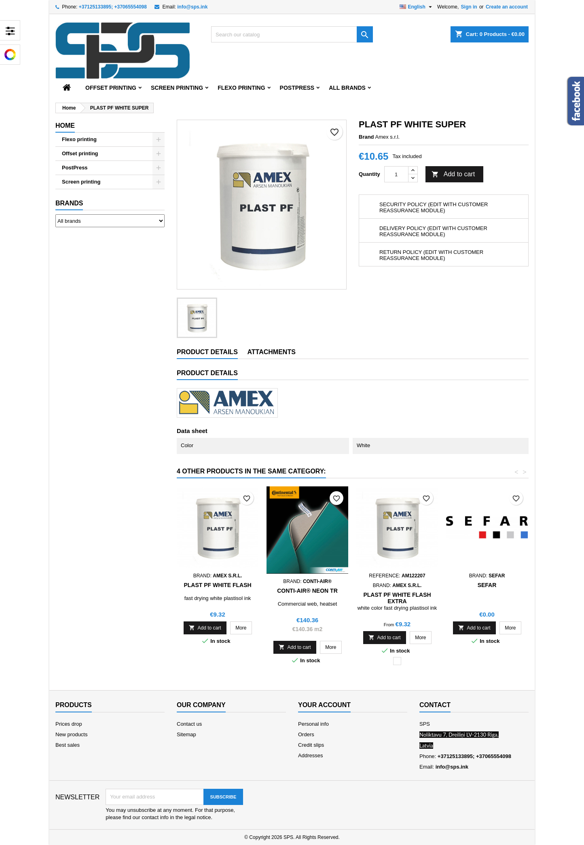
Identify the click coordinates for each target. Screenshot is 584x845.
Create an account (507, 7)
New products (71, 734)
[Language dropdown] (417, 7)
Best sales (67, 745)
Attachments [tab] (271, 352)
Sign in (469, 7)
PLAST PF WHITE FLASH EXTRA (397, 598)
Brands (69, 203)
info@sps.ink (192, 7)
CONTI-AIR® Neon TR (307, 590)
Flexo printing (241, 87)
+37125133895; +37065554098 (113, 7)
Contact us (189, 724)
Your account (324, 704)
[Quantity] (396, 174)
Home (65, 125)
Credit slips (311, 745)
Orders (306, 734)
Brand (366, 137)
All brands (347, 87)
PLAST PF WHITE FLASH (217, 585)
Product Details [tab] (207, 352)
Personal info (313, 724)
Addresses (310, 755)
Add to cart (453, 175)
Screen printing (177, 87)
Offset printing (110, 87)
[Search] (292, 34)
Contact (435, 704)
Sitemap (186, 734)
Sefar (487, 585)
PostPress (297, 87)
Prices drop (68, 724)
